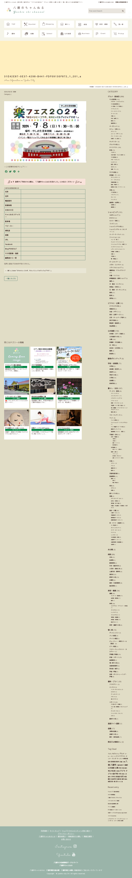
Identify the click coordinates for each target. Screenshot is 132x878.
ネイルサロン (114, 610)
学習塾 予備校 (113, 654)
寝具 (110, 281)
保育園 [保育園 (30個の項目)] (113, 762)
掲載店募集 (88, 836)
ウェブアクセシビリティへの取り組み (76, 831)
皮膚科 (111, 580)
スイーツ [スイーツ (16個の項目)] (113, 756)
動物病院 (112, 563)
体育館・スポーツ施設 (116, 334)
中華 (112, 116)
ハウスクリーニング (115, 398)
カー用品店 (113, 525)
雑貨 (110, 295)
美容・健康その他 (114, 625)
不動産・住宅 (113, 434)
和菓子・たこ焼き (115, 138)
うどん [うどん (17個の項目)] (110, 754)
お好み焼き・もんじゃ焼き (117, 155)
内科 (110, 557)
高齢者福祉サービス (115, 520)
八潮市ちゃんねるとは (106, 2)
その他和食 (113, 157)
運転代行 (113, 468)
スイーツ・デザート (115, 133)
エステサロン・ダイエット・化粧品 (119, 606)
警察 (110, 351)
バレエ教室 (112, 635)
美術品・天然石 (114, 287)
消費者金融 (112, 731)
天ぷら (112, 167)
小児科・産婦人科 (114, 568)
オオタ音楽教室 (111, 794)
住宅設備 (113, 447)
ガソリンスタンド (115, 527)
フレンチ (113, 199)
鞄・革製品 (113, 259)
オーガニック (113, 126)
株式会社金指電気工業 (113, 803)
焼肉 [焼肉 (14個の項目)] (126, 779)
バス (112, 465)
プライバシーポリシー (66, 833)
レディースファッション (116, 249)
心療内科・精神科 (114, 571)
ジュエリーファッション (116, 242)
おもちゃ (112, 218)
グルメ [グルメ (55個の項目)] (122, 754)
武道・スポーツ (114, 657)
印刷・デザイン (114, 312)
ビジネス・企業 (113, 303)
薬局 (110, 292)
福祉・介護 (112, 510)
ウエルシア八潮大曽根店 (113, 791)
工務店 (114, 440)
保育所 (111, 372)
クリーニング (114, 393)
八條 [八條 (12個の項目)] (124, 762)
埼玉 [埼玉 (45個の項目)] (109, 771)
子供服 (112, 256)
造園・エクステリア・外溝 (117, 457)
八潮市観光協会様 (52, 870)
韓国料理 (113, 123)
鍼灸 (112, 600)
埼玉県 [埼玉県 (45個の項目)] (113, 771)
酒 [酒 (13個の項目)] (122, 781)
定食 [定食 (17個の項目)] (122, 774)
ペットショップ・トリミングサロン (119, 422)
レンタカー (113, 535)
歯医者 (111, 574)
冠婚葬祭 (112, 476)
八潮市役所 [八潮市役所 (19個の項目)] (120, 765)
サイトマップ (55, 831)
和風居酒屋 (113, 182)
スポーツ (112, 702)
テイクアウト (113, 147)
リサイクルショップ (115, 267)
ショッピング (113, 212)
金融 (109, 728)
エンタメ (112, 687)
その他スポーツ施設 (115, 704)
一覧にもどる (11, 278)
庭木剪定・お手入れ (116, 455)
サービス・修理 (114, 391)
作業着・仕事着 (114, 251)
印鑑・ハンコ (113, 275)
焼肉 (112, 121)
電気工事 (113, 412)
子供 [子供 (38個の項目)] (119, 774)
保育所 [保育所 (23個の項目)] (117, 762)
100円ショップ (113, 215)
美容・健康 (112, 590)
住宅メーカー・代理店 (117, 449)
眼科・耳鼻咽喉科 (114, 583)
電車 (112, 470)
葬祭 (112, 478)
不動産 (114, 438)
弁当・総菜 (113, 118)
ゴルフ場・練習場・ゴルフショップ (119, 706)
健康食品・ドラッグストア (117, 270)
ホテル (112, 488)
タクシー (113, 463)
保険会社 (112, 309)
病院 (109, 554)
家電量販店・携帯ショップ (117, 278)
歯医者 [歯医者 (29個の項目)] (119, 779)
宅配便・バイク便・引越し (117, 405)
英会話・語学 (113, 669)
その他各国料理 (114, 104)
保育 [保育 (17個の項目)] (109, 762)
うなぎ (112, 152)
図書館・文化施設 (114, 342)
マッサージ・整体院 (115, 595)
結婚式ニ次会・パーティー (117, 187)
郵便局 (111, 354)
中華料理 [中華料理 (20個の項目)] (125, 758)
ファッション (113, 237)
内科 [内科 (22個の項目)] (120, 768)
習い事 (110, 630)
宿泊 (110, 486)
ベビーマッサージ (114, 415)
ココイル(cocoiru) (112, 816)
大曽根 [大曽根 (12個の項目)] (118, 771)
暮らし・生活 (113, 388)
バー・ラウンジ (114, 179)
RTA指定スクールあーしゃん (115, 809)
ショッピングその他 (115, 226)
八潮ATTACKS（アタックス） (115, 797)
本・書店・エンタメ (115, 284)
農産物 (112, 207)
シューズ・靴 (114, 239)
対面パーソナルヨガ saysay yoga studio (117, 812)
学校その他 (112, 375)
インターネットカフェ (116, 689)
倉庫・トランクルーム (116, 403)
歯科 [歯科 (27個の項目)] (123, 779)
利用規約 (44, 831)
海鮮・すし (113, 169)
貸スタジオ (113, 699)
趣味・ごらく (113, 681)
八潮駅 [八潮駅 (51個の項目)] (125, 765)
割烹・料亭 (113, 164)
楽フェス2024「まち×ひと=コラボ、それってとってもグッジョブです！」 (28, 270)
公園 (110, 339)
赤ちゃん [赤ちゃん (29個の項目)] (118, 782)
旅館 (112, 490)
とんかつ (113, 162)
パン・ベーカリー (115, 136)
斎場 (113, 480)
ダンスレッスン (114, 633)
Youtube (66, 855)
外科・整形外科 (114, 566)
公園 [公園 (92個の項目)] (116, 768)
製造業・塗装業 (114, 323)
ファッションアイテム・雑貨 (117, 244)
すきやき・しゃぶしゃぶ (116, 101)
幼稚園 (111, 380)
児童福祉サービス (115, 515)
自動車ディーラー (115, 539)
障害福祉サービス (115, 517)
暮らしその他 (113, 493)
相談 (110, 496)
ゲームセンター (114, 694)
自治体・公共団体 (114, 348)
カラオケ (113, 692)
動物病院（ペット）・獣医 (117, 431)
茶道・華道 (112, 671)
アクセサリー (113, 684)
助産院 (111, 560)
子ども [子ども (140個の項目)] (122, 771)
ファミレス (113, 108)
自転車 (112, 544)
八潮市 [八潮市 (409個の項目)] (113, 764)
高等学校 (112, 383)
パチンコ (113, 696)
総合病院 (112, 586)
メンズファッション (115, 246)
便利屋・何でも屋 (115, 503)
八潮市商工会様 (67, 870)
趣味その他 (112, 719)
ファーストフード (115, 111)
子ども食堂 (112, 172)
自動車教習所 (113, 666)
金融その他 (112, 734)
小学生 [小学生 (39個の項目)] (113, 777)
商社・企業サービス (115, 314)
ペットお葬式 (114, 420)
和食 (110, 150)
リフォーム (113, 400)
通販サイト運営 (113, 723)
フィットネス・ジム (115, 713)
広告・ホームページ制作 (116, 317)
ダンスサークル (114, 711)
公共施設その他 (114, 336)
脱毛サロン (113, 622)
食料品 (111, 298)
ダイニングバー (114, 177)
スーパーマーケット (115, 234)
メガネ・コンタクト (115, 264)
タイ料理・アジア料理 (116, 106)
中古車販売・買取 (115, 537)
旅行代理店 (112, 320)
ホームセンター (114, 262)
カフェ (112, 131)
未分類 (110, 549)
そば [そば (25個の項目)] (113, 754)
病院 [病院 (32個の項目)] (109, 782)
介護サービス (114, 513)
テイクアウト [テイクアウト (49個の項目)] (120, 756)
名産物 (112, 205)
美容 (110, 603)
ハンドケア (113, 612)
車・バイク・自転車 (115, 523)
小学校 (111, 377)
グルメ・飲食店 (113, 96)
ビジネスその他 (114, 306)
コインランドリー (115, 395)
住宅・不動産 (114, 437)
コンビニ (112, 223)
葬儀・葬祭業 (115, 482)
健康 (110, 593)
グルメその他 (113, 144)
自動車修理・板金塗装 (116, 542)
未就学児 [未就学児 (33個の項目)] (114, 779)
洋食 (110, 190)
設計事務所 (115, 444)
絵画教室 (112, 660)
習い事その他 (113, 663)
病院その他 (112, 577)
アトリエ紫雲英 (111, 807)
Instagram (66, 846)
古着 (112, 254)
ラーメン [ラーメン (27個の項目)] (119, 759)
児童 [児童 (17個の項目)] (121, 762)
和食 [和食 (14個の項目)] (123, 768)
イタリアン (113, 194)
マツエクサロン (114, 615)
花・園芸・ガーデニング (116, 290)
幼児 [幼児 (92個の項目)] (122, 776)
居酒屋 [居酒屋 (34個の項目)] (118, 777)
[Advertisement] (66, 58)
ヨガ (112, 715)
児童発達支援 (113, 473)
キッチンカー (113, 141)
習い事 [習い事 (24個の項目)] (113, 782)
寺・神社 (112, 345)
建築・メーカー (115, 442)
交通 (110, 461)
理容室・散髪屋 (114, 617)
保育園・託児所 (114, 369)
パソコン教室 (113, 638)
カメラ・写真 (113, 221)
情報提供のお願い (74, 836)
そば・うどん (114, 159)
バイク (112, 532)
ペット (111, 418)
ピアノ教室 (112, 646)
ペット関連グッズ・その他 (117, 426)
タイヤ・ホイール (115, 530)
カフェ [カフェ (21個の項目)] (117, 754)
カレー (112, 197)
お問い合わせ (66, 839)
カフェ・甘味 (113, 129)
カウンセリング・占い (116, 498)
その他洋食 (113, 192)
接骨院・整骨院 (114, 598)
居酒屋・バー (113, 175)
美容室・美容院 (114, 619)
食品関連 (112, 326)
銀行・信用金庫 (114, 737)
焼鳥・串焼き (114, 184)
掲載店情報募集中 (122, 2)
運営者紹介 (62, 836)
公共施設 (111, 331)
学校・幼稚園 (113, 363)
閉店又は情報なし (114, 742)
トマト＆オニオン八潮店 (113, 800)
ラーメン (113, 113)
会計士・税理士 (114, 501)
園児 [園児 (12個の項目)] (126, 768)
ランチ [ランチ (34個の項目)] (114, 759)
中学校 (111, 366)
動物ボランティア (114, 358)
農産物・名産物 (114, 202)
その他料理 (112, 99)
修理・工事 (113, 452)
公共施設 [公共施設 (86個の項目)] (111, 768)
